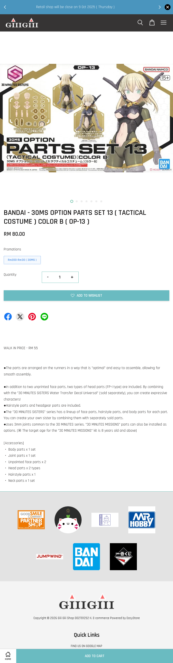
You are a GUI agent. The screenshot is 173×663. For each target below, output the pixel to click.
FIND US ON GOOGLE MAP (86, 646)
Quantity (10, 274)
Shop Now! (84, 10)
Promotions (12, 249)
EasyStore (133, 618)
